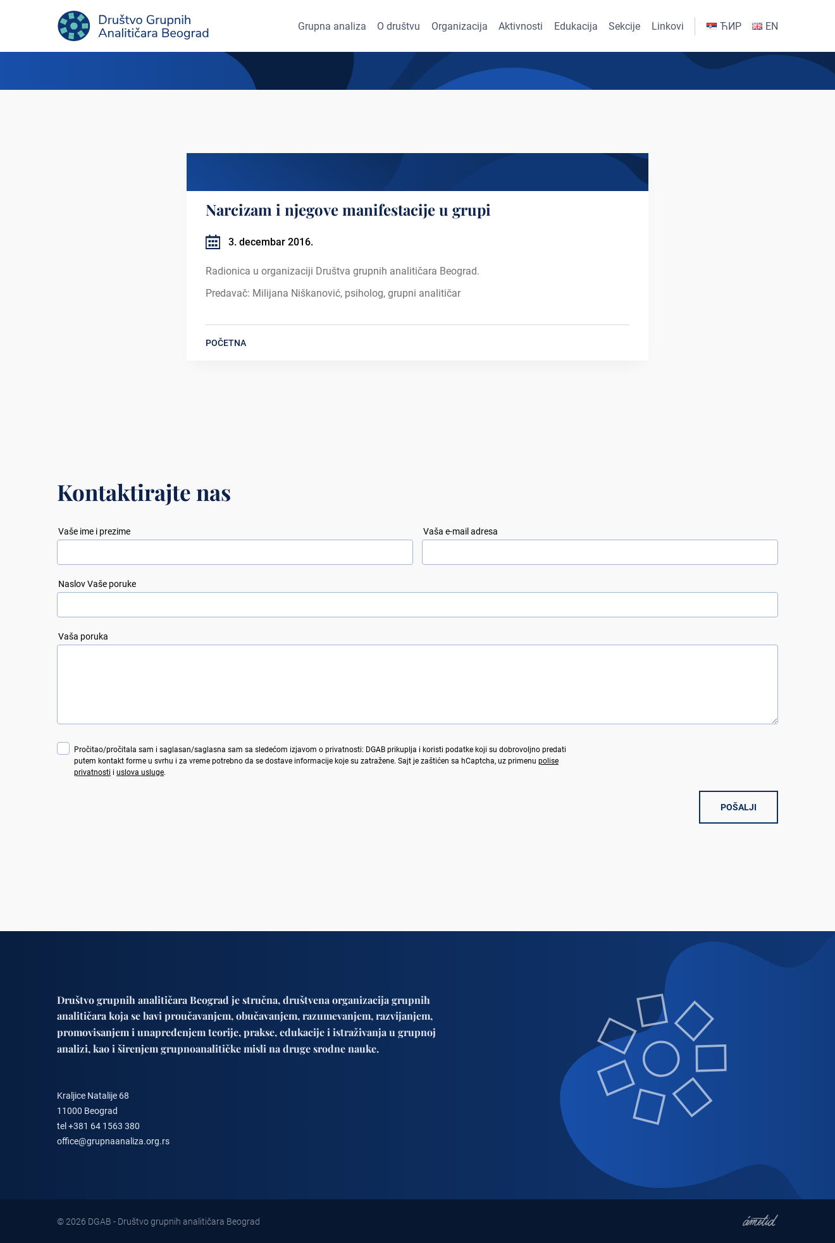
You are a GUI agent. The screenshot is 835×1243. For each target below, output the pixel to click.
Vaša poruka (83, 636)
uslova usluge (140, 772)
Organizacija (459, 26)
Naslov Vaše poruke (97, 584)
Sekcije (624, 26)
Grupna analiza (332, 26)
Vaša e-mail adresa (460, 531)
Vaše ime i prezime (94, 531)
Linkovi (668, 26)
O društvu (398, 26)
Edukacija (576, 26)
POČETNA (226, 343)
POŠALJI (739, 807)
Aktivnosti (520, 26)
